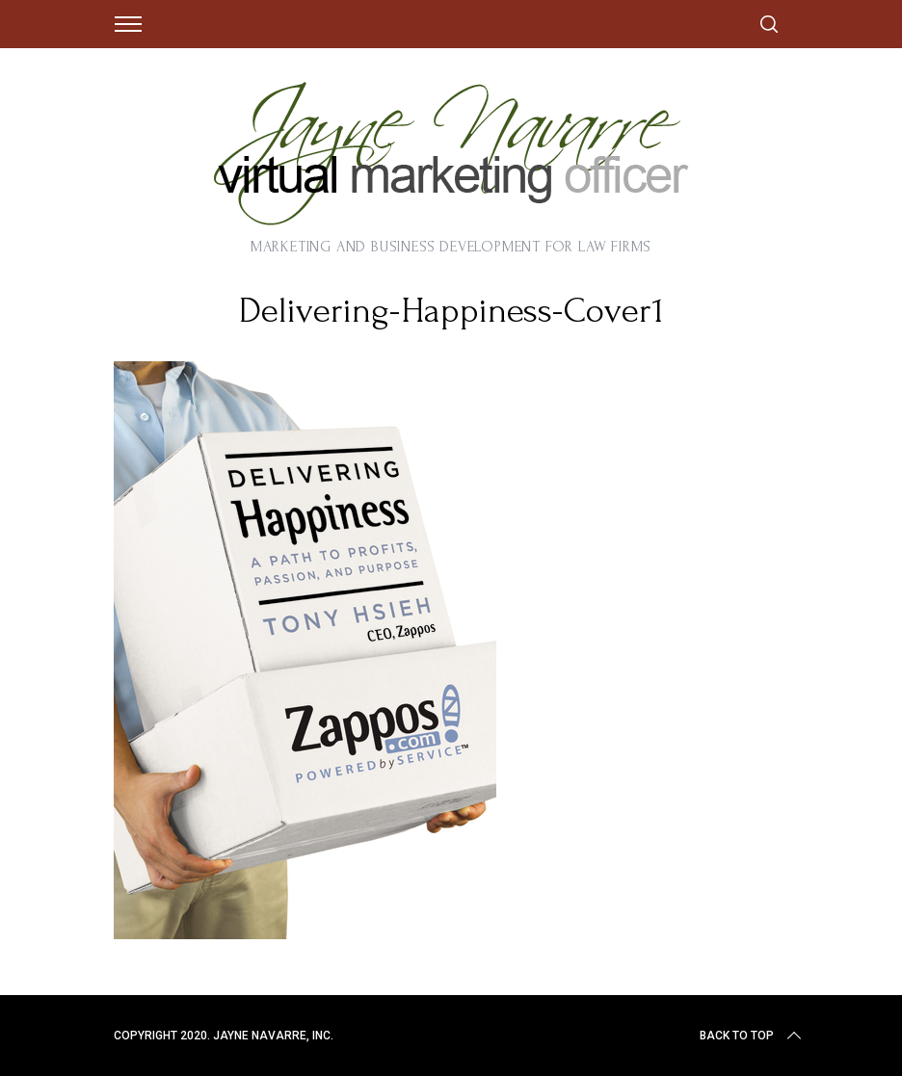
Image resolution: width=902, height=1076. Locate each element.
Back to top (752, 1035)
